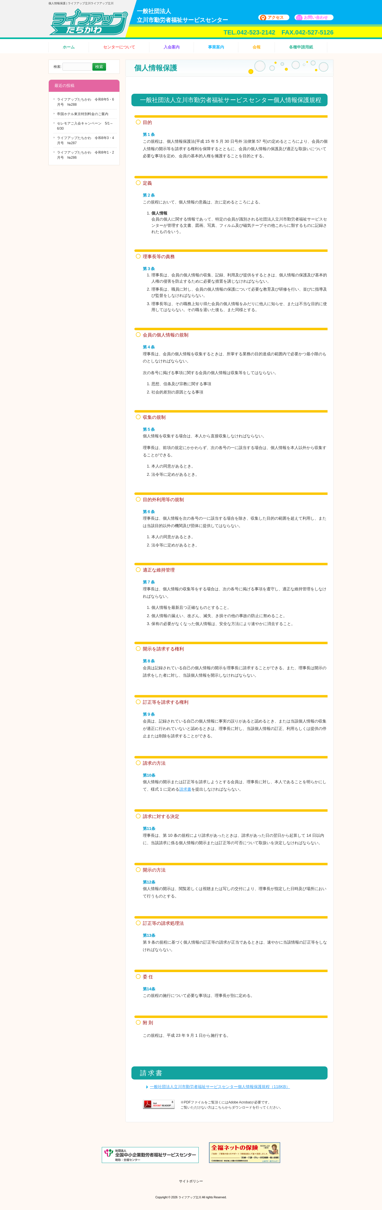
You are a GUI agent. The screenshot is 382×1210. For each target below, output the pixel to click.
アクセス (276, 17)
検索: (57, 67)
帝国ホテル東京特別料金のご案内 (82, 114)
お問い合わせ (316, 17)
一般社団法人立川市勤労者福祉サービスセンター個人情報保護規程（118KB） (220, 1086)
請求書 (185, 789)
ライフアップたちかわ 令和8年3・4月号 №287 (85, 140)
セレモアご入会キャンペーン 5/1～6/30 (85, 125)
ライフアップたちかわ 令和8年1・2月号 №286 (85, 155)
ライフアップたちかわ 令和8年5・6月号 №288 (85, 102)
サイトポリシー (191, 1181)
